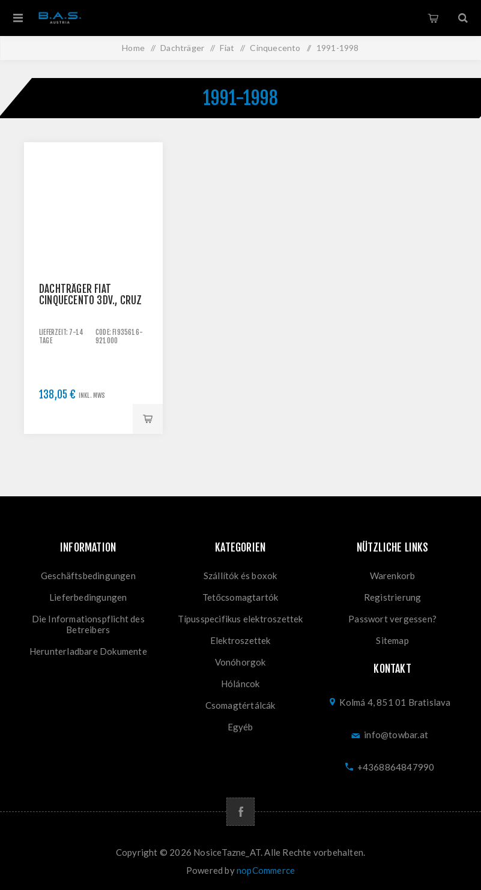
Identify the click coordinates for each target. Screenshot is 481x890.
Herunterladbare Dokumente (88, 651)
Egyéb (240, 726)
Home (133, 48)
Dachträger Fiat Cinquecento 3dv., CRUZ (90, 294)
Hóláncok (240, 683)
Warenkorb (433, 18)
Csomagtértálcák (240, 705)
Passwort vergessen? (392, 618)
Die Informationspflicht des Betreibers (88, 624)
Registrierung (393, 597)
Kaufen (148, 419)
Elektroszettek (240, 640)
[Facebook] (240, 812)
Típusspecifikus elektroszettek (240, 618)
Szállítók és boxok (240, 575)
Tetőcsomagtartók (240, 597)
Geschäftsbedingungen (88, 575)
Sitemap (392, 640)
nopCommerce (266, 870)
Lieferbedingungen (88, 597)
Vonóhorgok (240, 662)
